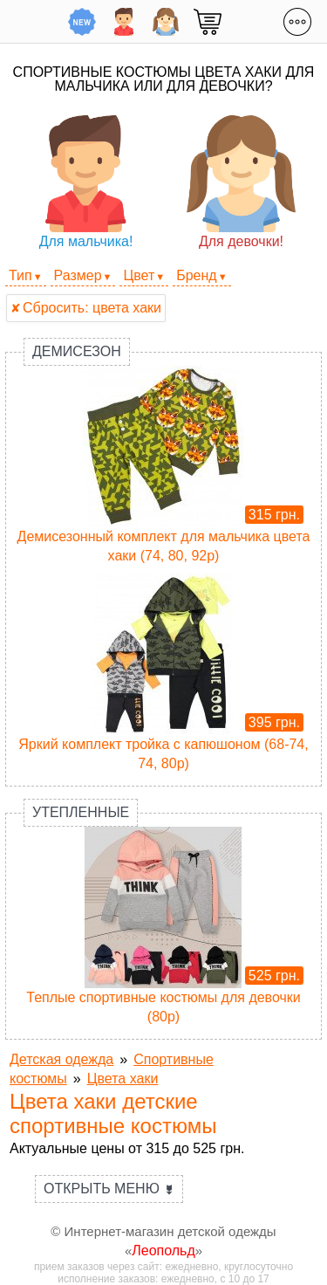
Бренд (196, 275)
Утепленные (80, 812)
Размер (78, 275)
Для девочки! (241, 182)
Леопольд (163, 1250)
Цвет (138, 275)
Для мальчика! (85, 182)
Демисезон (76, 351)
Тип (20, 275)
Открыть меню (109, 1188)
